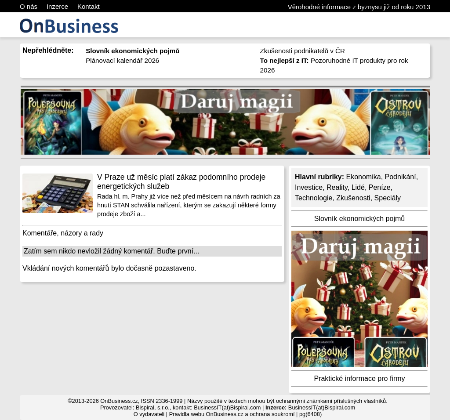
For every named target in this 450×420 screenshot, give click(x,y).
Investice (309, 187)
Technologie (313, 198)
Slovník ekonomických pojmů (359, 218)
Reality (337, 187)
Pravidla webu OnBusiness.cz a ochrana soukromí (232, 414)
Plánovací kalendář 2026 (122, 60)
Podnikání (400, 177)
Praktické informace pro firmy (359, 378)
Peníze (380, 187)
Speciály (387, 198)
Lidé (358, 187)
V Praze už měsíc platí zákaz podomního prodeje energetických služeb (181, 182)
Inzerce (57, 6)
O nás (28, 6)
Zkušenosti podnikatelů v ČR (302, 50)
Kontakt (88, 6)
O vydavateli (149, 414)
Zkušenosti (353, 198)
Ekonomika (363, 177)
